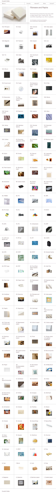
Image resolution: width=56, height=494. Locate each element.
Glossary (52, 3)
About (4, 3)
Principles (29, 3)
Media (44, 3)
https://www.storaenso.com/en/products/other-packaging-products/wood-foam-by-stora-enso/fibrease (20, 22)
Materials (37, 3)
